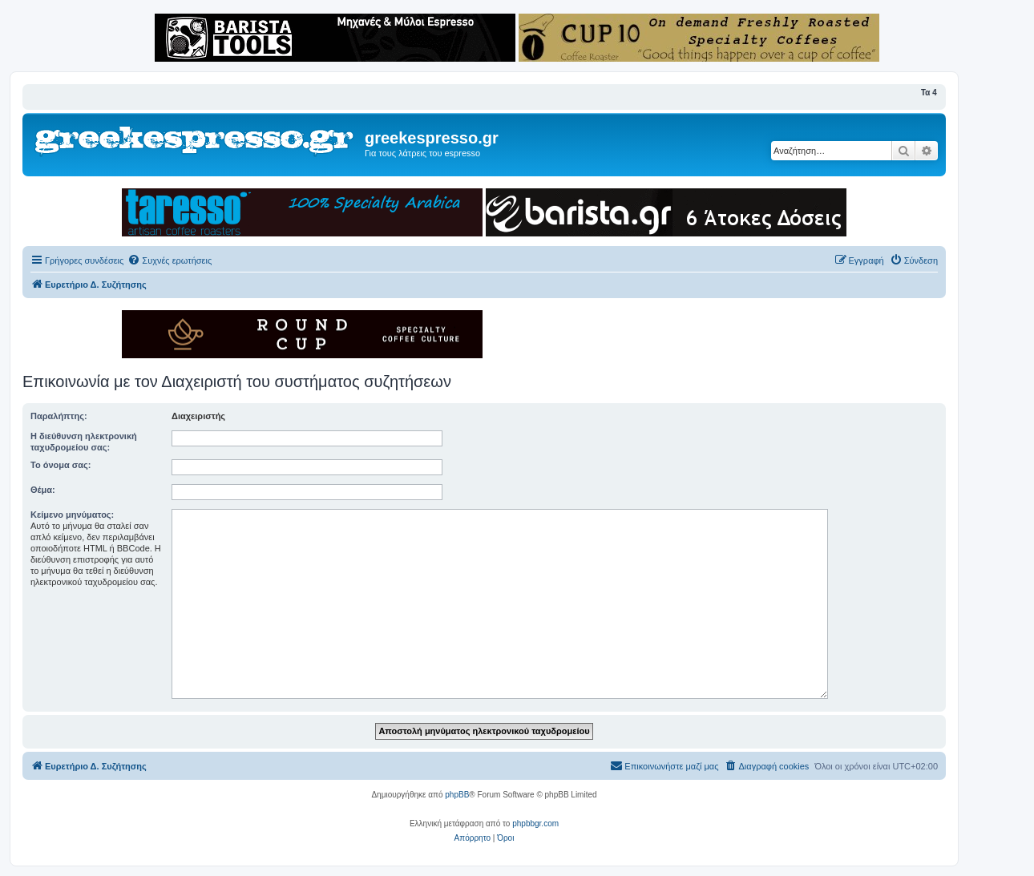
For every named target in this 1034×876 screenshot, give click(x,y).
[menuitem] (169, 260)
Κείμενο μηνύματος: (72, 514)
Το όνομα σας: (60, 465)
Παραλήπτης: (58, 416)
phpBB (457, 794)
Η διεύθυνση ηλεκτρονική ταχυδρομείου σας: (83, 441)
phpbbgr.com (535, 823)
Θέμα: (42, 490)
